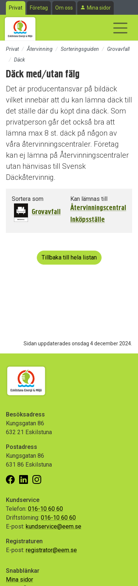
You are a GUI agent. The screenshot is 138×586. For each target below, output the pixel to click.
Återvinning (40, 49)
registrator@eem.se (51, 550)
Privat (15, 8)
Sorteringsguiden (80, 49)
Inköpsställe (87, 219)
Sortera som (27, 198)
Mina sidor (99, 8)
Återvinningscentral (98, 207)
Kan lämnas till (88, 198)
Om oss (64, 8)
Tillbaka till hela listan (69, 257)
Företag (39, 8)
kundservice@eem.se (53, 526)
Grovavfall (118, 49)
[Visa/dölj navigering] (120, 28)
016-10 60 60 (45, 508)
